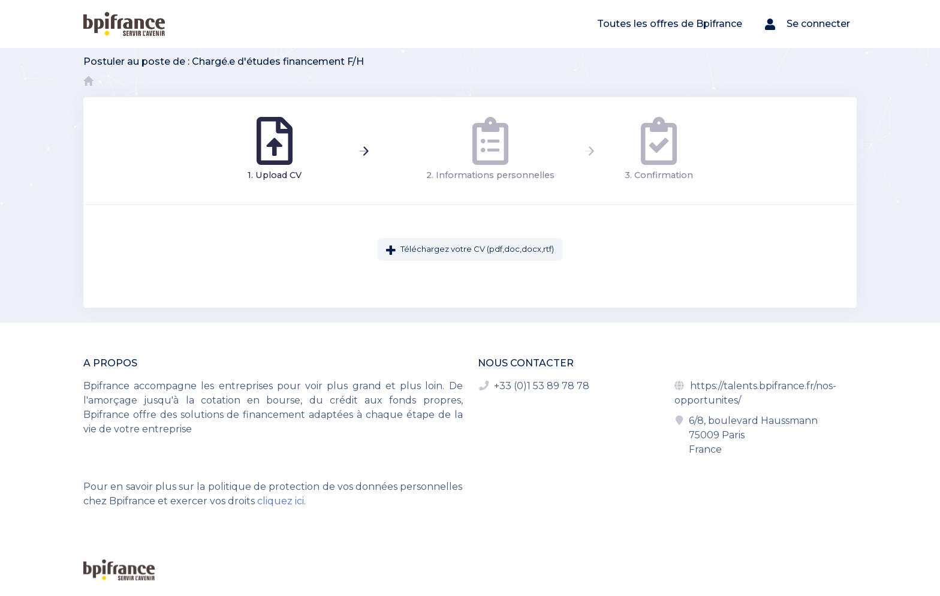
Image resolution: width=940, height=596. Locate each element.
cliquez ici (280, 501)
